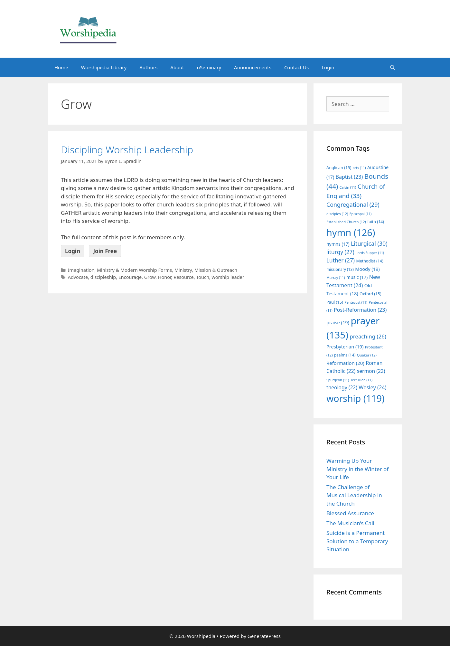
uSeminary (209, 67)
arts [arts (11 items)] (359, 168)
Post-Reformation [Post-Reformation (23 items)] (360, 309)
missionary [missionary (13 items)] (340, 269)
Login (328, 67)
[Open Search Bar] (392, 67)
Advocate (78, 277)
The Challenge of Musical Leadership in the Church (354, 495)
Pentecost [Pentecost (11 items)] (355, 302)
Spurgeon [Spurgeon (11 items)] (337, 380)
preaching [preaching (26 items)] (368, 336)
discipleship (103, 277)
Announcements (252, 67)
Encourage (130, 277)
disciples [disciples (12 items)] (337, 213)
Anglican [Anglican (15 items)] (338, 167)
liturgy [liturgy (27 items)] (340, 252)
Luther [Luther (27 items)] (340, 260)
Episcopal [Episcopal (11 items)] (361, 214)
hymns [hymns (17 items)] (338, 244)
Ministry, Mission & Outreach (205, 270)
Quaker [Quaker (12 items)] (367, 355)
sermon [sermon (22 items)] (371, 371)
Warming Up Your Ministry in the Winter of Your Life (357, 469)
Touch (202, 277)
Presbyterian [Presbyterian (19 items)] (344, 346)
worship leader (227, 277)
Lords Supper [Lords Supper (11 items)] (370, 253)
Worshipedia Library (104, 67)
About (177, 67)
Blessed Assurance (350, 513)
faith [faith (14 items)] (375, 221)
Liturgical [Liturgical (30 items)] (369, 243)
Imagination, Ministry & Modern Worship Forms (120, 270)
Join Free (105, 251)
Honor (164, 277)
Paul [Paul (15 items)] (334, 302)
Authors (148, 67)
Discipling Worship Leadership (127, 149)
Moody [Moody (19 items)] (367, 269)
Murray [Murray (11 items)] (335, 277)
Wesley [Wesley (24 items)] (372, 387)
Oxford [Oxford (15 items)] (370, 294)
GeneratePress (264, 636)
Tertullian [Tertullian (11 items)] (361, 380)
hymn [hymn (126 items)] (350, 232)
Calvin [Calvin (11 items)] (348, 187)
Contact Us (296, 67)
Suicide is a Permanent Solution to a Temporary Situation (357, 541)
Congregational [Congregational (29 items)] (353, 204)
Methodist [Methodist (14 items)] (369, 261)
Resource (183, 277)
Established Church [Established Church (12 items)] (346, 221)
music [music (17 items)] (357, 277)
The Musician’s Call (350, 523)
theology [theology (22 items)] (341, 387)
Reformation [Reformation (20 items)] (345, 363)
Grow (149, 277)
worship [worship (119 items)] (355, 398)
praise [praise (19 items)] (337, 322)
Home (61, 67)
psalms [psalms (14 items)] (344, 355)
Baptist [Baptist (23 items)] (349, 176)
